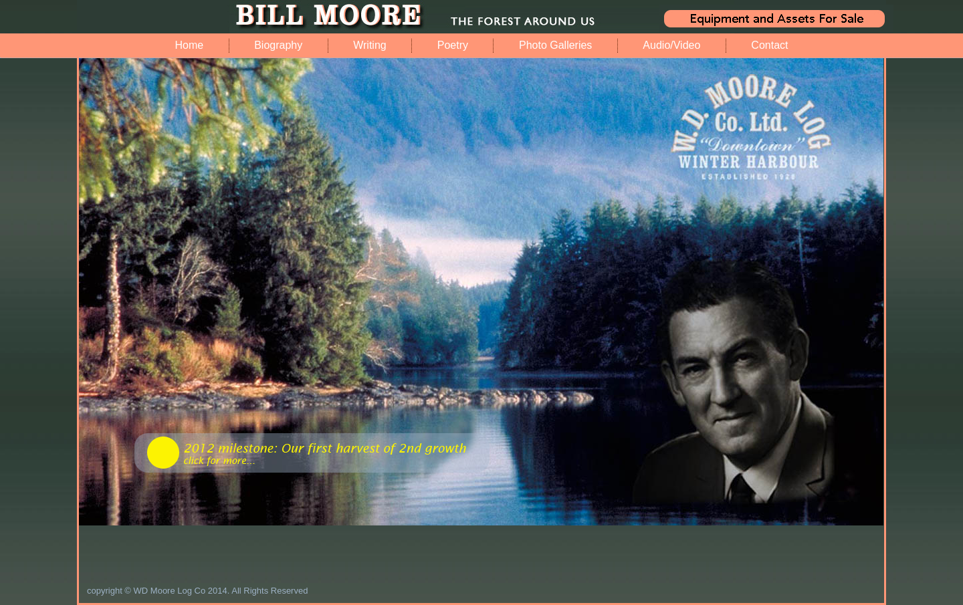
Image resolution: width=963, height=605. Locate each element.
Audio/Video (671, 45)
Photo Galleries (555, 45)
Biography (278, 45)
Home (189, 45)
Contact (769, 45)
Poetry (452, 45)
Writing (370, 45)
